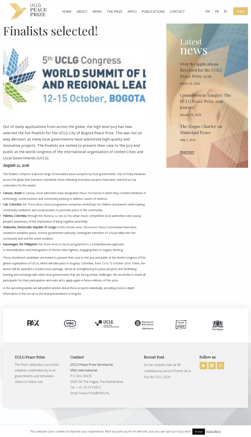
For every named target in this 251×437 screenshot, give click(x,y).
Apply (132, 11)
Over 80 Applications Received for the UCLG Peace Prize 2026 (201, 70)
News (97, 11)
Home (67, 11)
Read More (213, 431)
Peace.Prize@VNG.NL (95, 393)
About (82, 11)
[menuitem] (67, 12)
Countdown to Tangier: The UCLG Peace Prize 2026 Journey (205, 101)
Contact (177, 11)
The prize (114, 11)
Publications (153, 11)
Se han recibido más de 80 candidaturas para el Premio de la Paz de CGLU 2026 (167, 371)
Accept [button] (199, 431)
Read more (187, 152)
